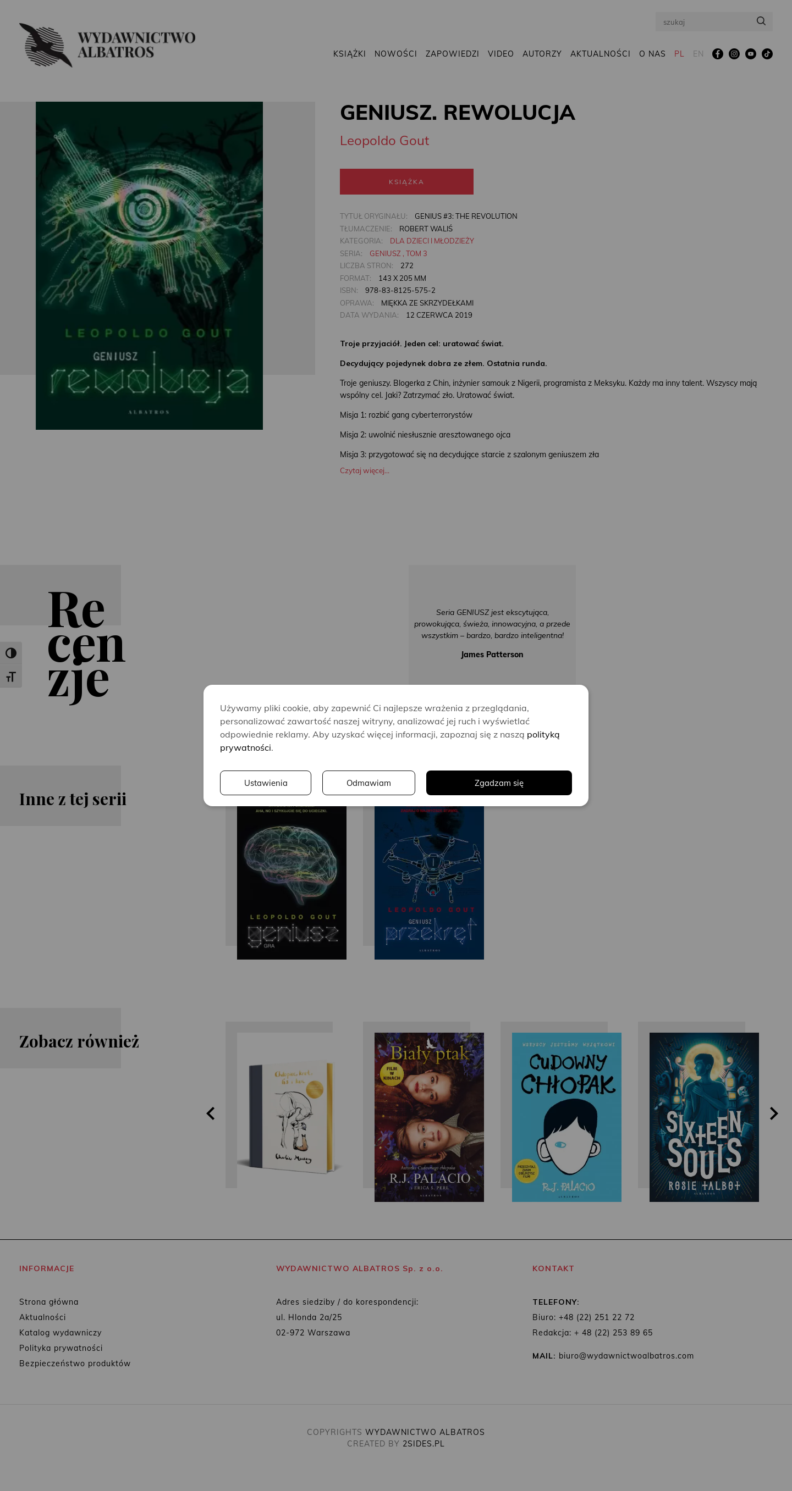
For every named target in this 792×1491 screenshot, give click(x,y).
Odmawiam (525, 783)
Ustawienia (420, 783)
